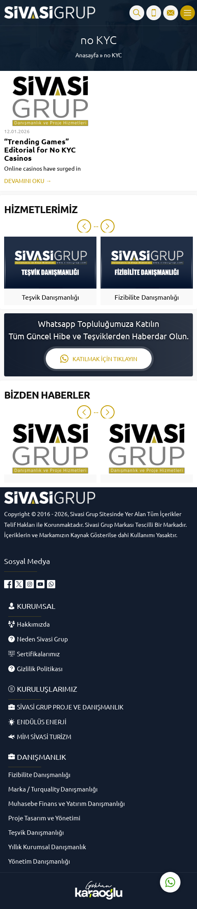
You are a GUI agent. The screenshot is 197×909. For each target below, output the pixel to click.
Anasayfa (86, 55)
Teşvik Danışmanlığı (50, 297)
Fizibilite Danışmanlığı (147, 297)
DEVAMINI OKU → (28, 180)
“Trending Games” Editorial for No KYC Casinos (40, 149)
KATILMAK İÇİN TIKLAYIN (98, 359)
